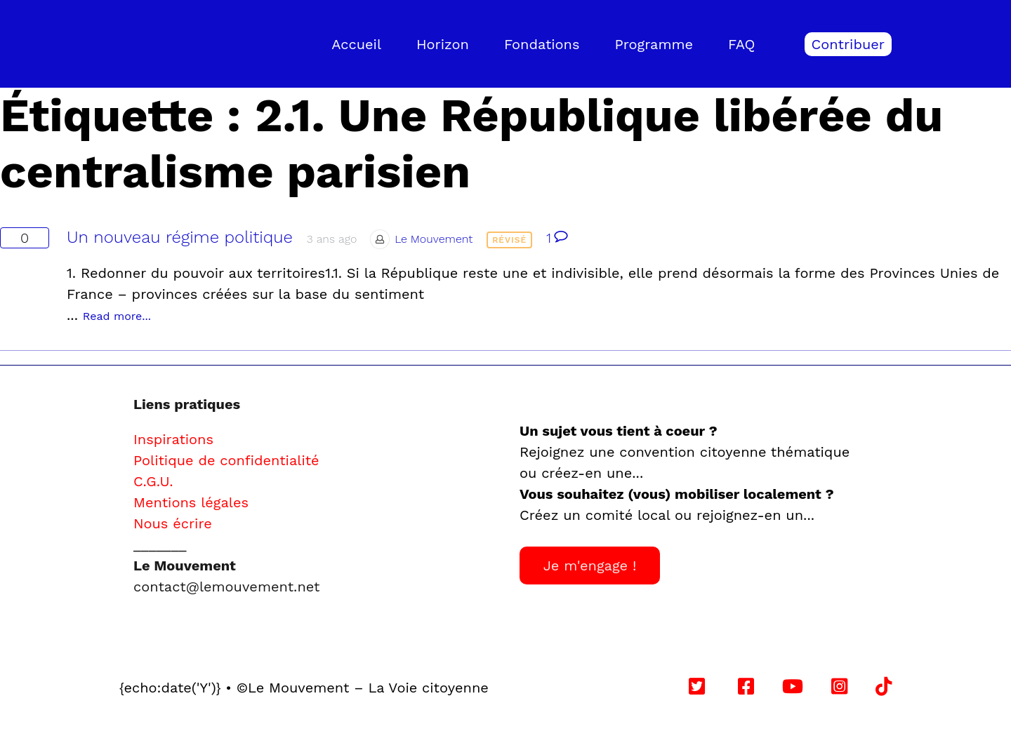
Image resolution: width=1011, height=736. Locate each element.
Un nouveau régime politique (180, 237)
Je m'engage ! (590, 565)
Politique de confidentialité (226, 460)
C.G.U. (153, 481)
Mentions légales (191, 502)
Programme (654, 44)
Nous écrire (172, 523)
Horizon (442, 44)
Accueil (356, 44)
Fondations (542, 44)
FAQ (741, 44)
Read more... (117, 316)
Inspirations (173, 439)
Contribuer (848, 44)
